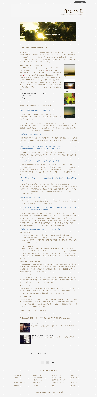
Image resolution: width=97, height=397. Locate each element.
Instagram (16, 385)
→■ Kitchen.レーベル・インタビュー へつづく (34, 353)
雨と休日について (18, 375)
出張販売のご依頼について (58, 382)
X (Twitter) (35, 385)
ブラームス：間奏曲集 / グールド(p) (39, 323)
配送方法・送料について (39, 375)
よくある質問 (74, 377)
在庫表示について (37, 380)
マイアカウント (75, 380)
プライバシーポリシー (57, 377)
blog (53, 385)
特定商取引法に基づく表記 (58, 380)
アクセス (16, 377)
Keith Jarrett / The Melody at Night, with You (42, 335)
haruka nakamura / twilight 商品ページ (33, 93)
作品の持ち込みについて (20, 382)
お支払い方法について (38, 377)
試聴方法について (37, 382)
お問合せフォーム (75, 375)
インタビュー (17, 380)
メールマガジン (75, 385)
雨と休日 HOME (75, 382)
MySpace (24, 98)
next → (53, 362)
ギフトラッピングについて (58, 375)
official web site (26, 95)
